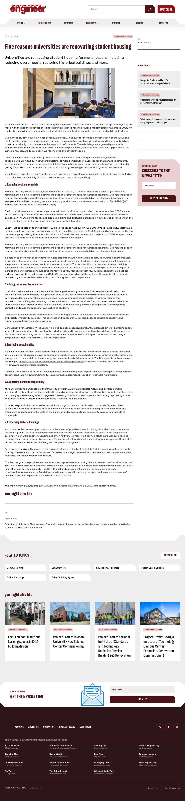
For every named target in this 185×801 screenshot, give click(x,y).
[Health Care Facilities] (160, 567)
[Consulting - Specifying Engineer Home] (28, 9)
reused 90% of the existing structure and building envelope (51, 361)
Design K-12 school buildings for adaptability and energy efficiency (155, 82)
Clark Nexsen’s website (54, 485)
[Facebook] (168, 726)
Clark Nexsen (75, 485)
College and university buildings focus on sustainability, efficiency (158, 101)
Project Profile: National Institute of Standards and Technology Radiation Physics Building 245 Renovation (114, 646)
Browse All (171, 555)
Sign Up (142, 699)
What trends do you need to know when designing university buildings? (157, 121)
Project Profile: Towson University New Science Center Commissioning (68, 642)
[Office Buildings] (25, 577)
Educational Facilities (123, 36)
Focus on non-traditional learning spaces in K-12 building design (24, 642)
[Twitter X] (159, 726)
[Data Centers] (70, 567)
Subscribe (166, 9)
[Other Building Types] (70, 577)
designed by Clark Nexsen (88, 231)
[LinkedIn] (177, 726)
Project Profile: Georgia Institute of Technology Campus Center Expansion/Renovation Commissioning (159, 646)
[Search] (150, 9)
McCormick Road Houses (52, 297)
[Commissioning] (25, 567)
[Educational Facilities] (115, 567)
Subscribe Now (159, 198)
